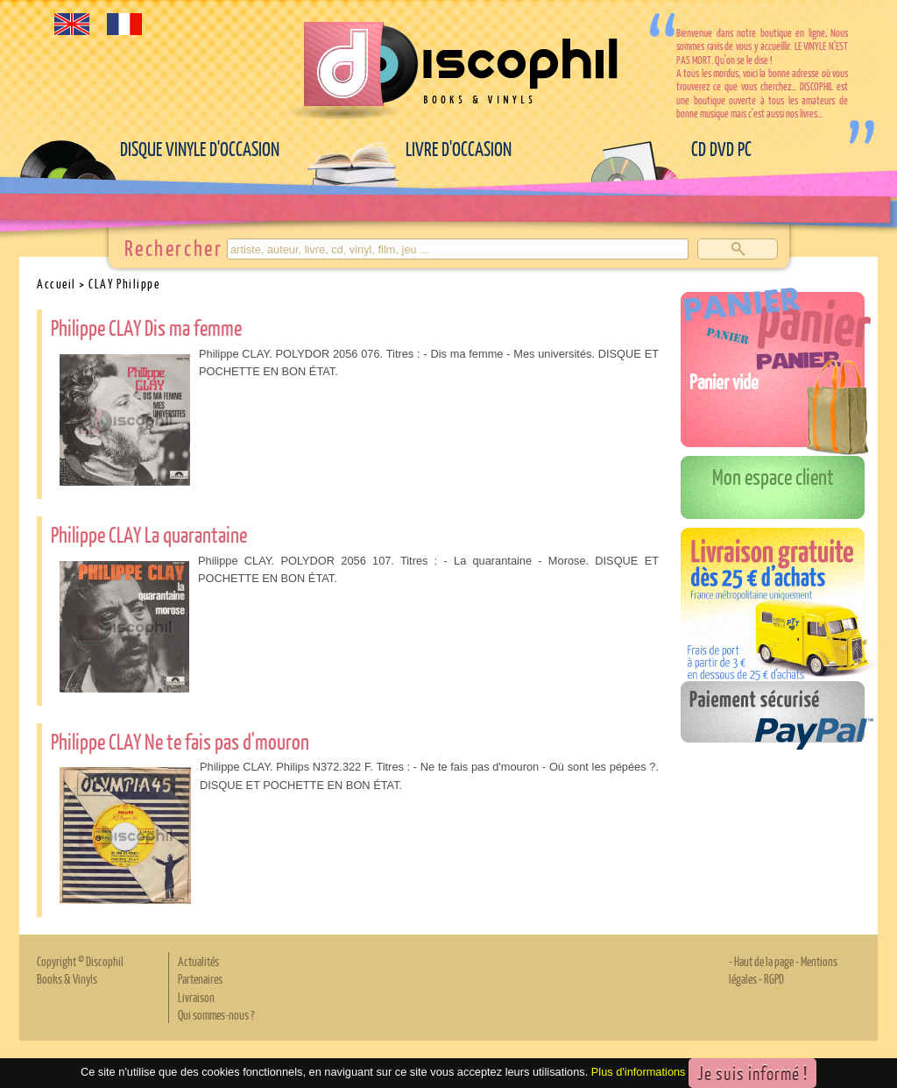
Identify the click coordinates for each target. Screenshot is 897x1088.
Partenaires (200, 978)
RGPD (774, 978)
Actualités (198, 961)
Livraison (196, 997)
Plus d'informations (638, 1072)
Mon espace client (773, 476)
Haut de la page (764, 961)
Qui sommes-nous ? (216, 1014)
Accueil (56, 283)
